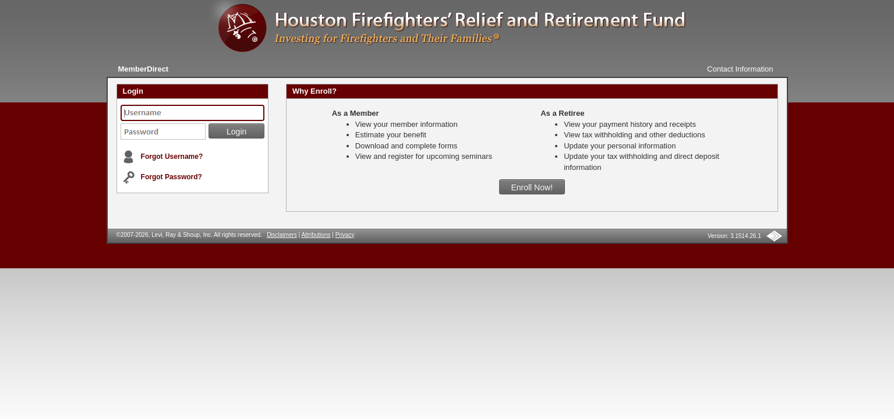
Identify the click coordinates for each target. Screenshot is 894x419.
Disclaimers (282, 235)
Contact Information (740, 69)
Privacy (345, 235)
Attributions (315, 235)
